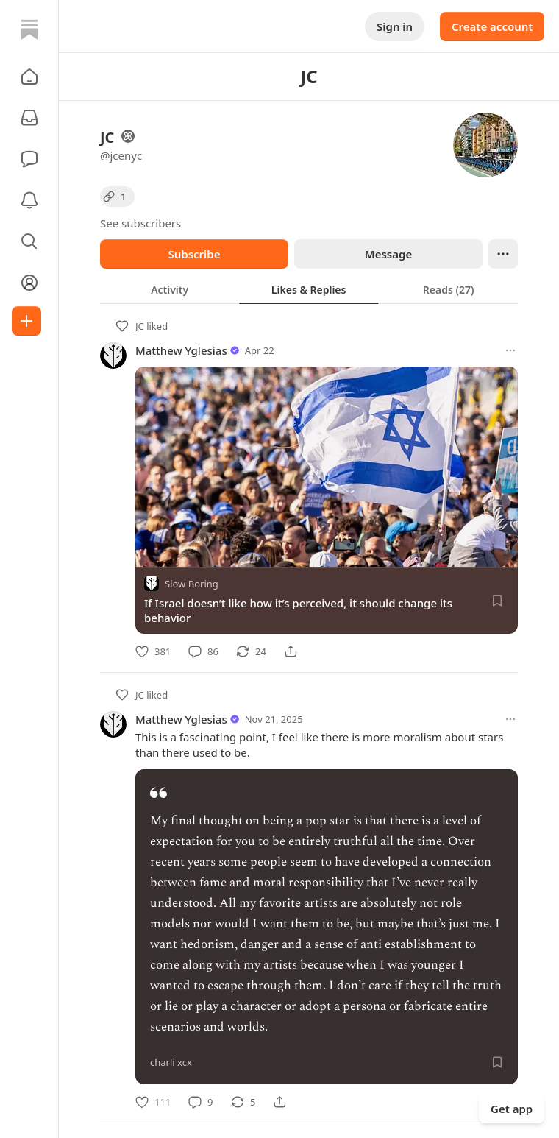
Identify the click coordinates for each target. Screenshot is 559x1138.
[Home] (29, 29)
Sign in (395, 26)
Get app (512, 1108)
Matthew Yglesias (181, 350)
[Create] (26, 321)
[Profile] (29, 282)
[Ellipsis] (503, 254)
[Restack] (251, 651)
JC (139, 326)
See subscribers (140, 223)
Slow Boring (191, 583)
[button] (29, 76)
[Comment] (203, 651)
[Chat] (29, 159)
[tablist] (309, 289)
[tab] (169, 289)
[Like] (153, 651)
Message (388, 254)
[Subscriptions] (29, 117)
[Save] (497, 600)
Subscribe (194, 254)
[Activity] (29, 200)
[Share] (290, 651)
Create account (492, 26)
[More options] (510, 350)
